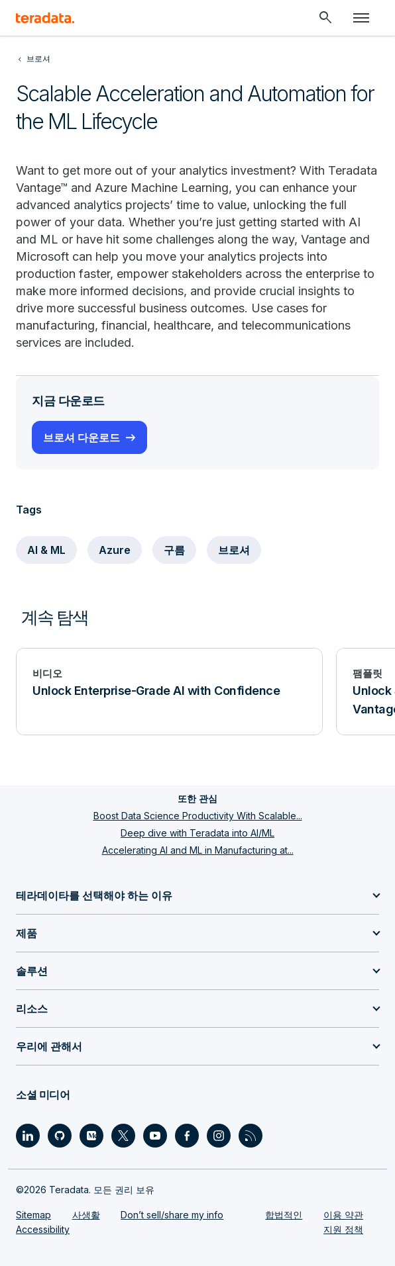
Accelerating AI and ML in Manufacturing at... (198, 850)
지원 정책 (343, 1229)
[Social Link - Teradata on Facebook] (187, 1136)
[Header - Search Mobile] (325, 18)
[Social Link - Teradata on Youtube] (155, 1136)
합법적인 (283, 1214)
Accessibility (43, 1229)
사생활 (86, 1214)
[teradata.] (45, 18)
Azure (115, 550)
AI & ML (46, 550)
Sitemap (33, 1214)
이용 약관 (343, 1214)
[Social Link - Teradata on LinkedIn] (28, 1136)
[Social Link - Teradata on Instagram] (219, 1136)
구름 (174, 550)
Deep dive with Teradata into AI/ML (197, 832)
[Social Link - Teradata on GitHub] (60, 1136)
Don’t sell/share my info (172, 1214)
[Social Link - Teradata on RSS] (250, 1136)
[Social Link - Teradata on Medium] (91, 1136)
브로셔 (234, 550)
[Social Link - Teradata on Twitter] (123, 1136)
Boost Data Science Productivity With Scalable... (197, 815)
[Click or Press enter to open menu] (361, 18)
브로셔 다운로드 (81, 437)
